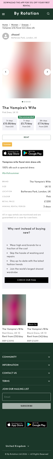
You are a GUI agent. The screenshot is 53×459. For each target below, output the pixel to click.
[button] (26, 357)
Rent (26, 137)
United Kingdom (15, 446)
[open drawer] (3, 14)
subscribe (26, 406)
